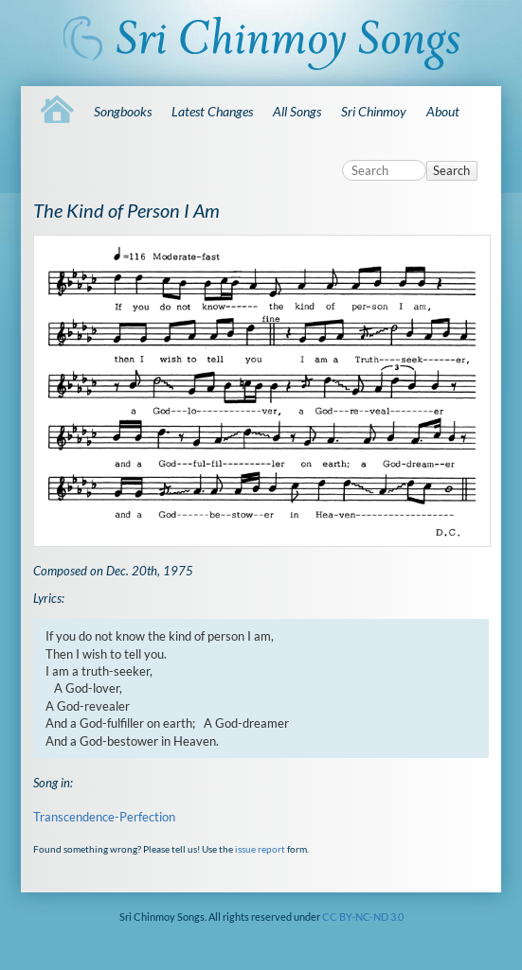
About (442, 111)
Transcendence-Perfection (104, 816)
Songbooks (123, 111)
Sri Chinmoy (373, 111)
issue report (260, 849)
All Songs (297, 111)
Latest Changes (212, 111)
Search (451, 170)
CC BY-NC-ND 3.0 (363, 916)
